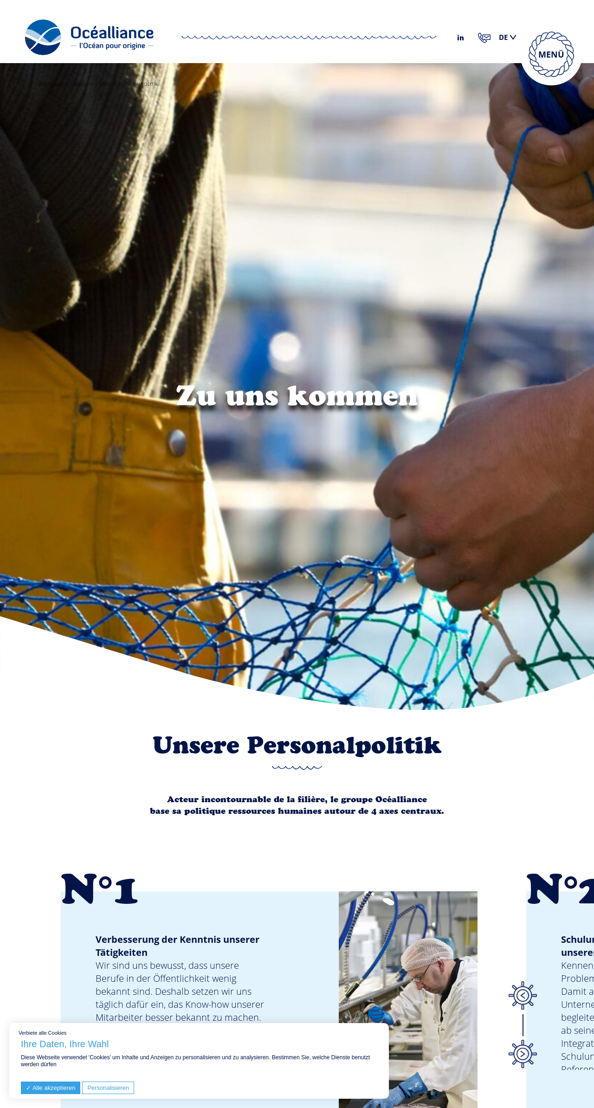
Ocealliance (53, 84)
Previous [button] (522, 996)
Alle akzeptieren (50, 1087)
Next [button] (522, 1054)
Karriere (83, 84)
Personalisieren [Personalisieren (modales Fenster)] (108, 1087)
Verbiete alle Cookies (42, 1033)
